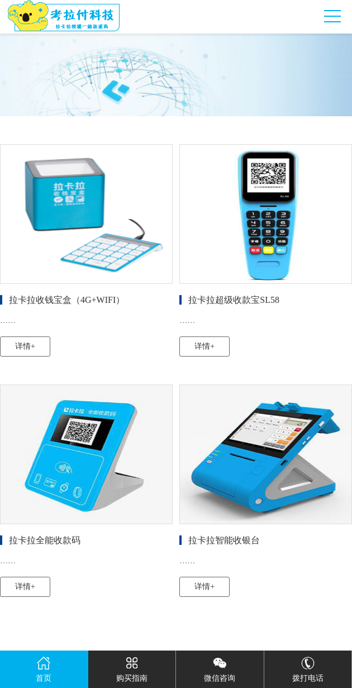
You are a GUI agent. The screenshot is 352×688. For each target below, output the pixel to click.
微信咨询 (219, 666)
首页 (43, 666)
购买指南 (131, 666)
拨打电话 (307, 666)
